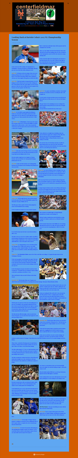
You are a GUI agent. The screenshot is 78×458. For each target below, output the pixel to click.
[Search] (68, 4)
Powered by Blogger (39, 454)
